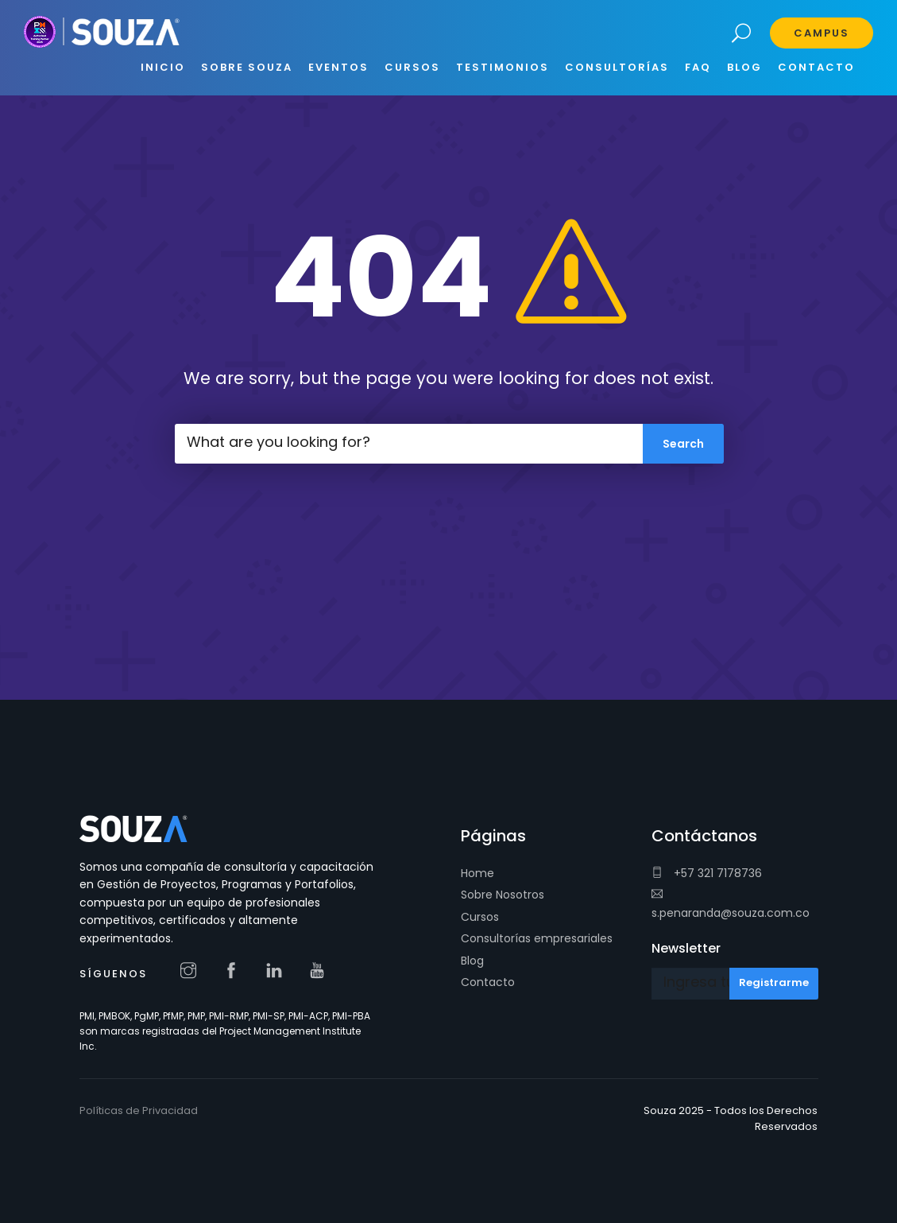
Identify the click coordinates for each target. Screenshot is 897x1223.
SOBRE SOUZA (246, 67)
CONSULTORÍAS (617, 67)
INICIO (163, 67)
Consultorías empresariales (537, 938)
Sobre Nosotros (502, 895)
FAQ (698, 67)
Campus (821, 33)
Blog (472, 961)
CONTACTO (816, 67)
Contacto (488, 982)
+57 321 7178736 (706, 873)
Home (477, 873)
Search (742, 34)
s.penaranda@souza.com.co (730, 904)
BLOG (744, 67)
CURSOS (412, 67)
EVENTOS (338, 67)
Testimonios (502, 67)
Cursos (480, 917)
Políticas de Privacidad (138, 1110)
